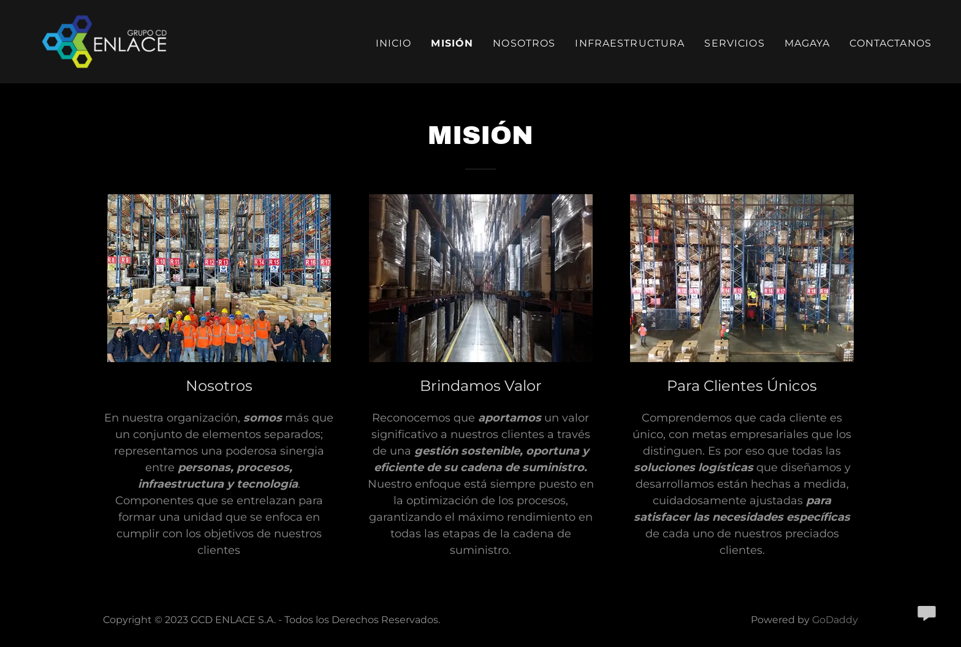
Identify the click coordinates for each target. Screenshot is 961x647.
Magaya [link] (807, 43)
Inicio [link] (394, 43)
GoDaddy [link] (835, 620)
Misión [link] (452, 43)
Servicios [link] (734, 43)
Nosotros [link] (524, 43)
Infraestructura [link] (630, 43)
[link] (110, 41)
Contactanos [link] (890, 43)
